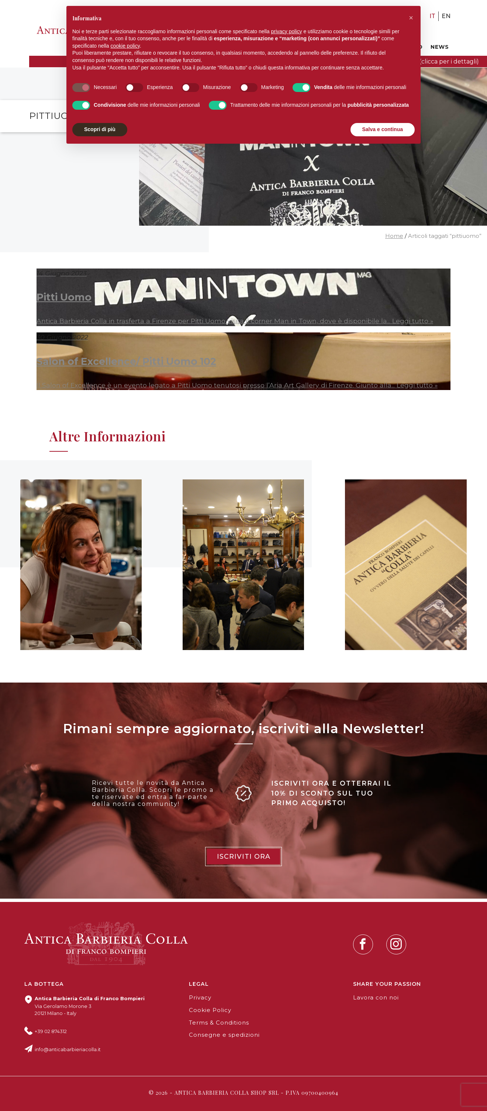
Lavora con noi (376, 997)
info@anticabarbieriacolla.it (68, 1049)
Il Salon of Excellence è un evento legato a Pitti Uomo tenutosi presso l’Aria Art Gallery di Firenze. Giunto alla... (217, 385)
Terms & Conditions (219, 1022)
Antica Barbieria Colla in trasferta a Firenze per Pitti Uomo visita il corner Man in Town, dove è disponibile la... (214, 321)
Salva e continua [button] (382, 129)
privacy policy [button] (286, 31)
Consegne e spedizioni (224, 1035)
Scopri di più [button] (99, 129)
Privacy (200, 997)
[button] (411, 18)
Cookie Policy (210, 1010)
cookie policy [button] (125, 46)
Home (394, 236)
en (446, 16)
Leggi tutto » (412, 321)
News (440, 47)
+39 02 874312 (51, 1031)
